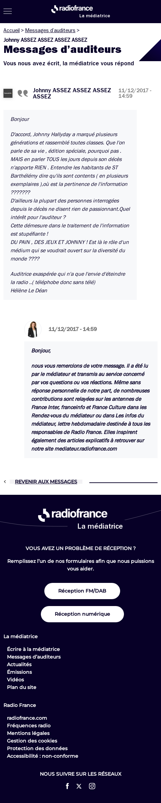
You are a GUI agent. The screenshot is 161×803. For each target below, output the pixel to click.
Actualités (19, 664)
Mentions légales (28, 733)
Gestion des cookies (32, 741)
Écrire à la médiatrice (33, 649)
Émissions (19, 672)
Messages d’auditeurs (50, 30)
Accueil (11, 30)
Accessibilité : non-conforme (42, 756)
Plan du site (21, 687)
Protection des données (37, 748)
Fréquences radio (29, 725)
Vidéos (15, 680)
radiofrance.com (27, 718)
